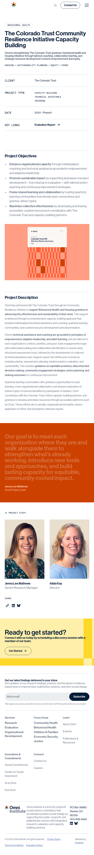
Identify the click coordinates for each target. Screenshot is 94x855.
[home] (16, 5)
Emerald (79, 842)
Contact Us (70, 5)
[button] (86, 5)
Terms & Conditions (14, 845)
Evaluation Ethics (34, 845)
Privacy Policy (54, 839)
